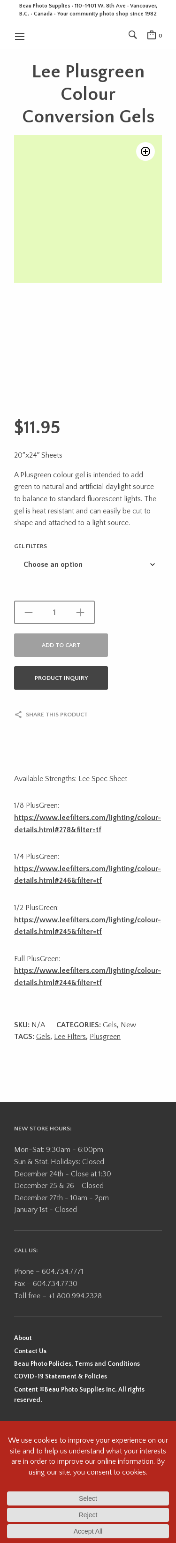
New (128, 1025)
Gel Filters (30, 546)
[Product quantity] (54, 612)
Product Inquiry (61, 678)
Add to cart (61, 645)
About (23, 1338)
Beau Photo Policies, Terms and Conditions (77, 1364)
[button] (145, 151)
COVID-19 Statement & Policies (60, 1376)
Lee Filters (70, 1036)
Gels (110, 1025)
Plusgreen (105, 1036)
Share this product (57, 714)
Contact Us (30, 1351)
